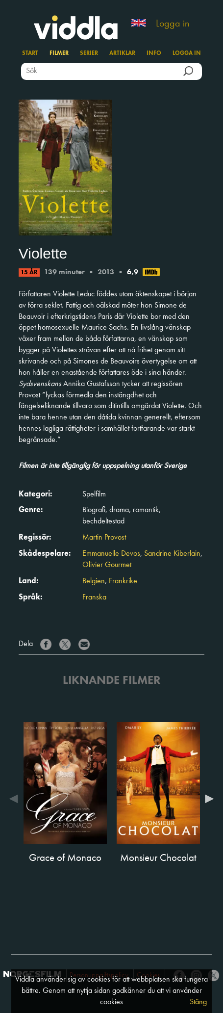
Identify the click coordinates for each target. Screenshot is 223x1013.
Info (154, 53)
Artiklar (122, 53)
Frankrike (123, 581)
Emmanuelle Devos (111, 554)
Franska (94, 597)
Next (207, 798)
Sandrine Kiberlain (172, 554)
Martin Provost (104, 538)
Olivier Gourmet (106, 565)
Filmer (59, 53)
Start (30, 53)
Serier (89, 53)
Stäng (198, 1002)
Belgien (93, 581)
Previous (16, 798)
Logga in (172, 24)
